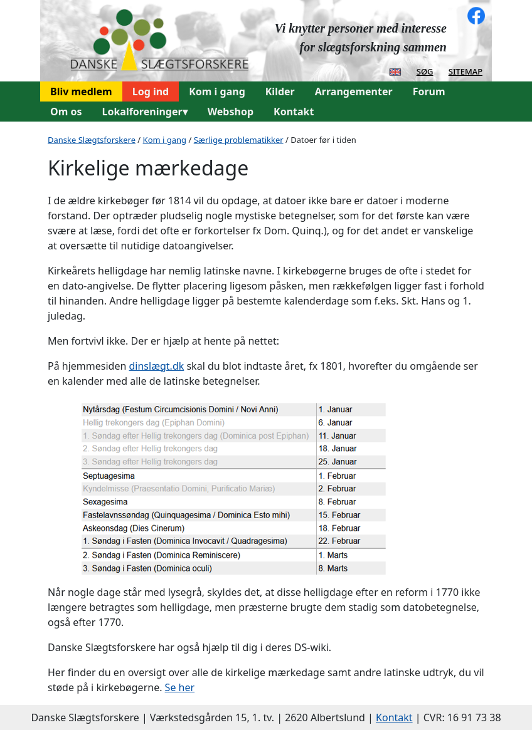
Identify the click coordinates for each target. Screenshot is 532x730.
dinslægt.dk (156, 366)
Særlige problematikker (239, 139)
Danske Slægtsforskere (92, 139)
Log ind (150, 91)
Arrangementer (354, 91)
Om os (66, 111)
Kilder (280, 91)
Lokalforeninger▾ (144, 111)
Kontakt (294, 111)
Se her (180, 687)
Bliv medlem (81, 91)
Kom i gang (217, 91)
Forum (429, 91)
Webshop (230, 111)
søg (425, 71)
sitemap (465, 71)
